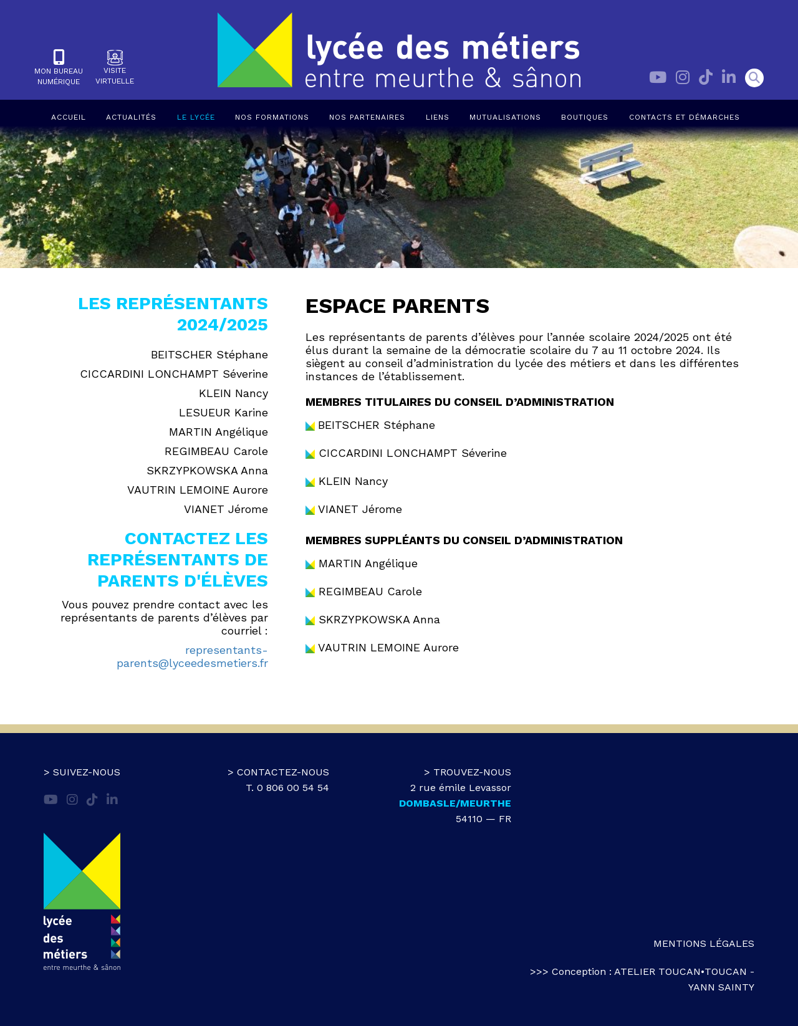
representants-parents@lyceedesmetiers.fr (192, 656)
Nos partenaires (367, 117)
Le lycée (196, 117)
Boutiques (584, 117)
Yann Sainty (721, 987)
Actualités (131, 117)
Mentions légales (703, 943)
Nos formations (272, 117)
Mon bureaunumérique (58, 67)
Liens (437, 117)
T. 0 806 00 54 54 (287, 787)
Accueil (68, 117)
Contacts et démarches (684, 117)
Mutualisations (505, 117)
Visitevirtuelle (114, 67)
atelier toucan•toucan (680, 971)
